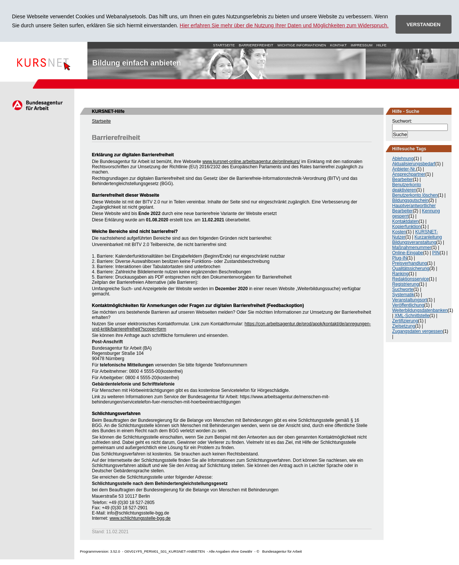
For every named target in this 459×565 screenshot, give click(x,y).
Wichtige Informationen (301, 45)
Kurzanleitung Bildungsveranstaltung (417, 239)
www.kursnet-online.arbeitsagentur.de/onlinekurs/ (251, 161)
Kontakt (338, 45)
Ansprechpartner (408, 174)
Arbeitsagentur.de (37, 105)
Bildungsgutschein (410, 200)
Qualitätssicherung (410, 268)
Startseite (43, 60)
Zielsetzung (403, 326)
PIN (436, 252)
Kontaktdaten (405, 221)
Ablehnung (402, 158)
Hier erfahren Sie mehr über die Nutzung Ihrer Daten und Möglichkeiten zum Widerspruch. (284, 25)
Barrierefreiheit (256, 45)
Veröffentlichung (408, 305)
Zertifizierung (405, 320)
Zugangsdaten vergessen (417, 331)
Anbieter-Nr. (404, 169)
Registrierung (405, 284)
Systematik (403, 294)
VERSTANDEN (424, 24)
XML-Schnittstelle (411, 315)
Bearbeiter (402, 179)
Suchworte (402, 289)
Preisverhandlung (409, 263)
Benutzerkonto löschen (415, 195)
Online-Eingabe (407, 252)
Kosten (399, 231)
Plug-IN (399, 258)
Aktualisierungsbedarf (413, 163)
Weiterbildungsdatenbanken (420, 310)
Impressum (361, 45)
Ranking (400, 273)
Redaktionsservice (410, 279)
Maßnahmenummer (411, 247)
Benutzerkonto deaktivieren (406, 187)
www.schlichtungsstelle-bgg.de (139, 518)
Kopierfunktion (406, 226)
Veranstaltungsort (409, 300)
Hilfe (381, 45)
